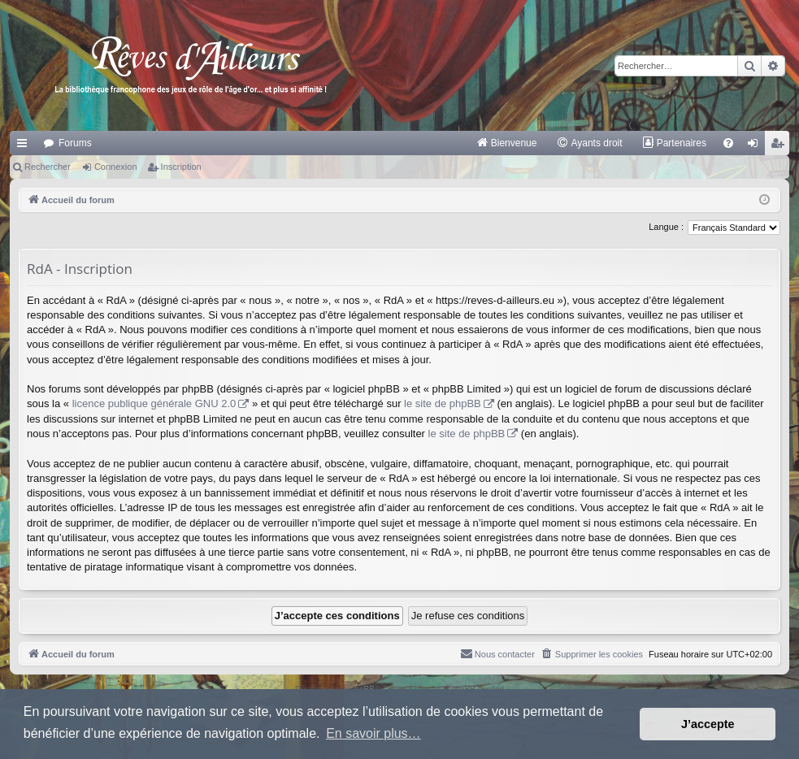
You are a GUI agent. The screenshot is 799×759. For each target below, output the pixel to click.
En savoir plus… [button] (373, 733)
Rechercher (47, 166)
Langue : (666, 227)
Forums (75, 143)
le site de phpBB (442, 403)
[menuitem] (507, 143)
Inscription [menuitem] (780, 146)
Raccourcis (25, 146)
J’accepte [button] (708, 724)
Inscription (181, 166)
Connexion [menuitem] (756, 146)
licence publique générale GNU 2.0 (154, 403)
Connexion (115, 166)
